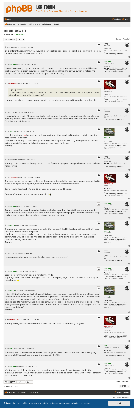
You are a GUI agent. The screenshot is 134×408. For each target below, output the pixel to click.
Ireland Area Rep (15, 31)
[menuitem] (8, 19)
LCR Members (19, 34)
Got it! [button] (119, 403)
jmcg (106, 44)
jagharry (107, 61)
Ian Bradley (125, 397)
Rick (105, 346)
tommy (107, 137)
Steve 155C (108, 90)
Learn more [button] (84, 403)
